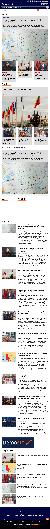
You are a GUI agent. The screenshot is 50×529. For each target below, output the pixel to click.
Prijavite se (44, 1)
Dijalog (19, 7)
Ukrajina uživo (44, 4)
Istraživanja (9, 7)
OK (47, 519)
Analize (15, 7)
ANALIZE (4, 199)
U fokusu (3, 7)
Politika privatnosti (35, 524)
